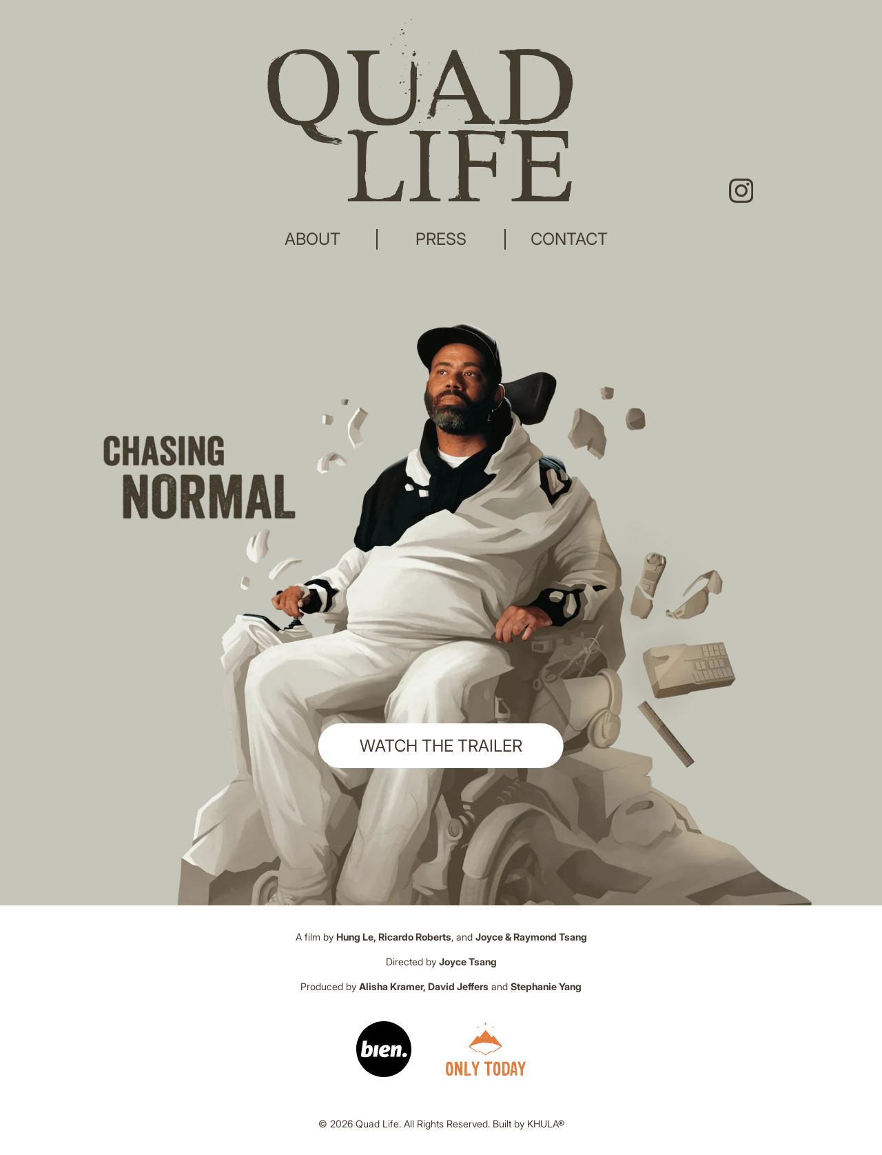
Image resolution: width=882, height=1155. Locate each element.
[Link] (384, 1049)
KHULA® (545, 1123)
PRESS (441, 239)
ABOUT (312, 239)
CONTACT (569, 239)
